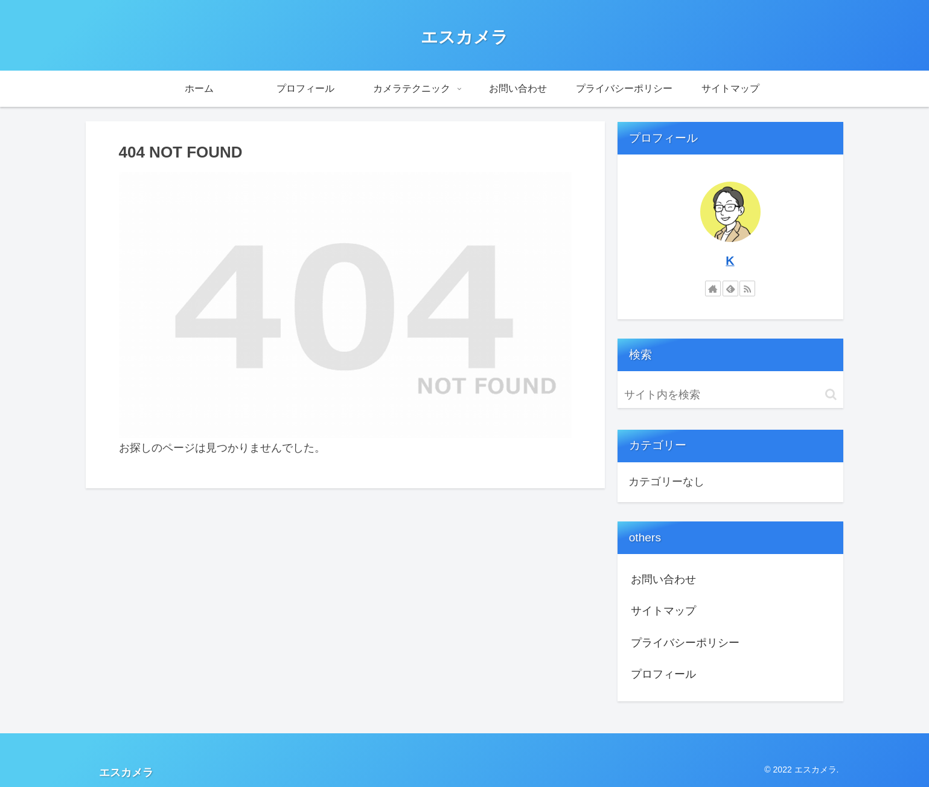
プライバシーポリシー (685, 643)
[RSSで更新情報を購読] (747, 288)
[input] (730, 395)
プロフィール (663, 674)
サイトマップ (663, 611)
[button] (830, 394)
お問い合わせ (663, 579)
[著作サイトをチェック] (713, 288)
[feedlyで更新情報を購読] (730, 288)
